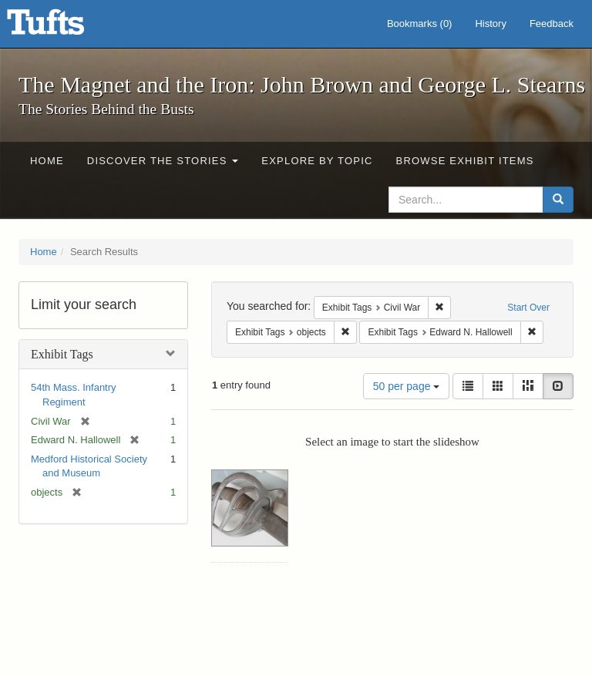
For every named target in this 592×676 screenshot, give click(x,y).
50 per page (406, 386)
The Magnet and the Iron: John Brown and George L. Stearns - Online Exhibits (65, 27)
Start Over (528, 307)
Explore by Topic (316, 160)
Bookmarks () (419, 23)
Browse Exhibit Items (465, 160)
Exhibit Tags (62, 354)
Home (47, 160)
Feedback (552, 23)
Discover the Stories (163, 160)
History (490, 23)
